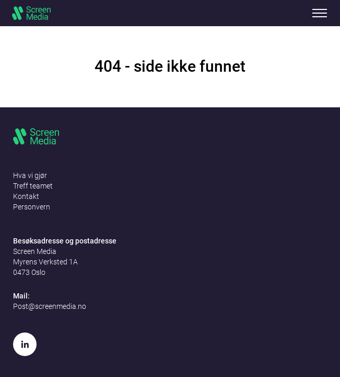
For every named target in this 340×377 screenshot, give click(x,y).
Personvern (31, 207)
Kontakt (26, 196)
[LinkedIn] (25, 344)
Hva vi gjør (30, 175)
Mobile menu (319, 13)
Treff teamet (33, 186)
